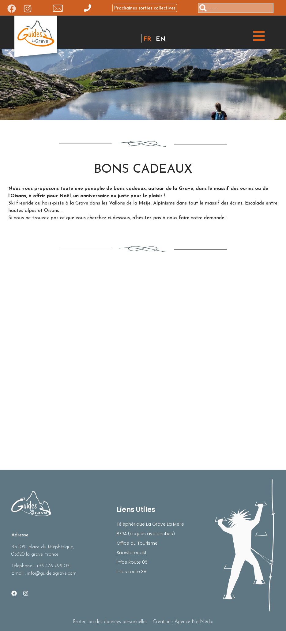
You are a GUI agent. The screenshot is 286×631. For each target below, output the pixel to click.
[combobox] (235, 8)
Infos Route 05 (132, 562)
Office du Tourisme (137, 543)
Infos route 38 (131, 572)
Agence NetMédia (194, 621)
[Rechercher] (275, 8)
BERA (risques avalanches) (146, 534)
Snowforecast (132, 553)
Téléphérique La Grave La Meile (150, 524)
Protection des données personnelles (110, 621)
